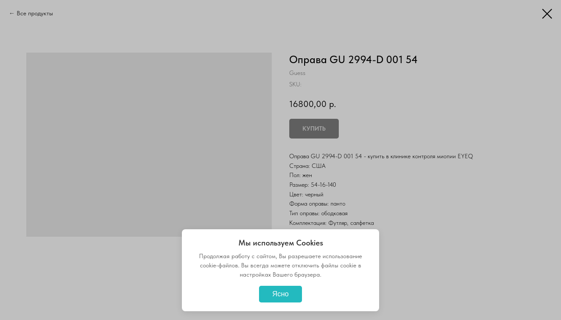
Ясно (280, 294)
